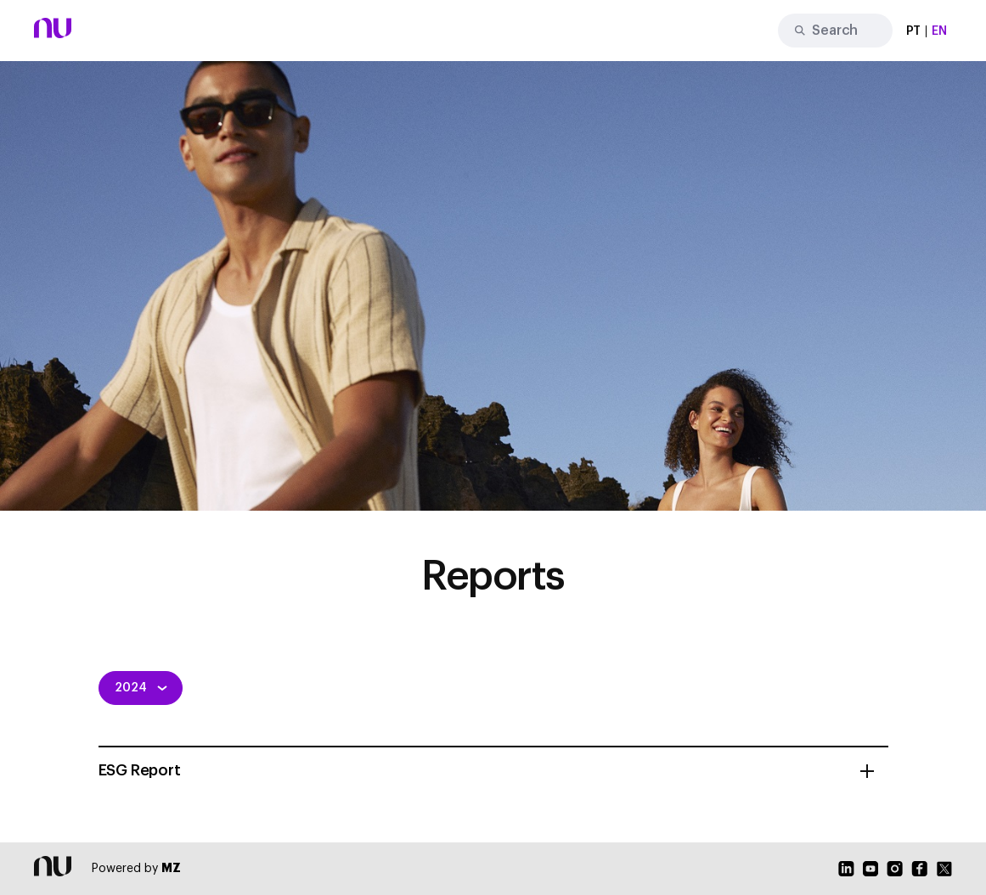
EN (939, 31)
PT (913, 31)
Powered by (136, 868)
